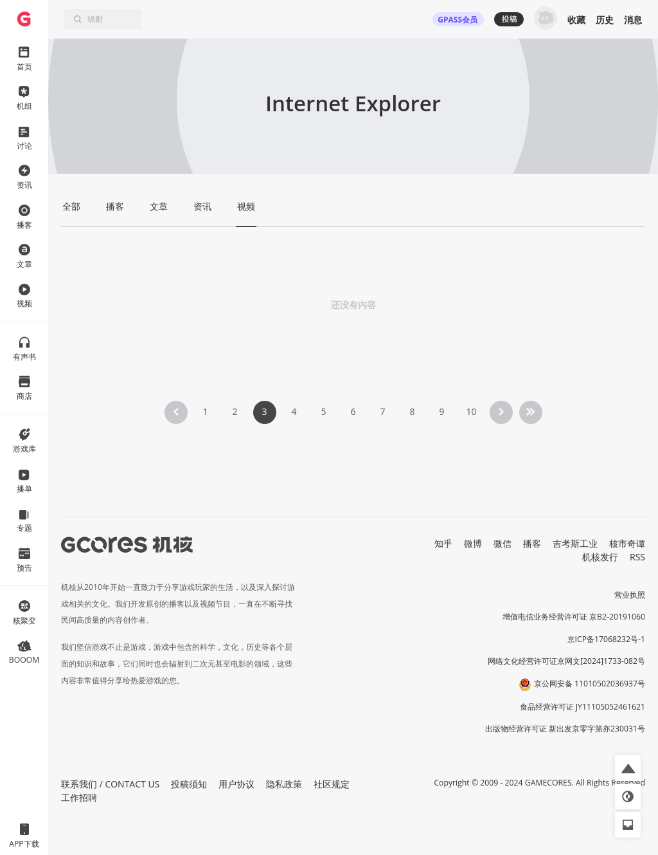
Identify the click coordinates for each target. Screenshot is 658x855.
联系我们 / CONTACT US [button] (110, 784)
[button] (628, 768)
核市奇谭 (627, 543)
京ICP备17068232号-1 (606, 639)
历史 (605, 20)
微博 (473, 543)
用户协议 (236, 784)
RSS (637, 557)
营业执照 (629, 594)
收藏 (576, 20)
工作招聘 (79, 797)
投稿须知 (189, 784)
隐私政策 (284, 784)
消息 (633, 20)
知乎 (443, 543)
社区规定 (332, 784)
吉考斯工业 (575, 543)
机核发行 (600, 557)
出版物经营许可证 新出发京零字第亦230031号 (565, 728)
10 (471, 411)
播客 (532, 543)
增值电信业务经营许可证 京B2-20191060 (573, 616)
